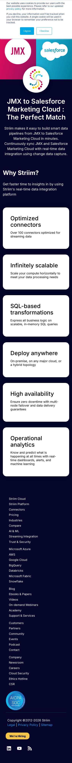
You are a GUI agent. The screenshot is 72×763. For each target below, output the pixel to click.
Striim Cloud (17, 499)
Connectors (17, 509)
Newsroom (16, 662)
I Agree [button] (27, 30)
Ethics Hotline (18, 679)
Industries (15, 520)
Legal (11, 725)
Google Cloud (18, 560)
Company (15, 657)
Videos (13, 599)
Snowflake (16, 581)
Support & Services (22, 615)
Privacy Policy (28, 725)
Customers (16, 623)
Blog (12, 589)
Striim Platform (19, 504)
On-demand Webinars (23, 605)
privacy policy (14, 8)
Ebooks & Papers (20, 594)
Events (13, 639)
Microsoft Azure (20, 549)
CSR (12, 684)
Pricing (14, 515)
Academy (15, 610)
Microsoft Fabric (20, 576)
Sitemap (47, 725)
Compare (15, 525)
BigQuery (15, 565)
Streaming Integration (23, 536)
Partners (14, 628)
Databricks (16, 570)
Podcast (14, 644)
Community (16, 634)
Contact (14, 650)
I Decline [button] (44, 30)
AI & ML (14, 531)
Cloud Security (19, 673)
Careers (14, 668)
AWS (12, 554)
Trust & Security (20, 542)
